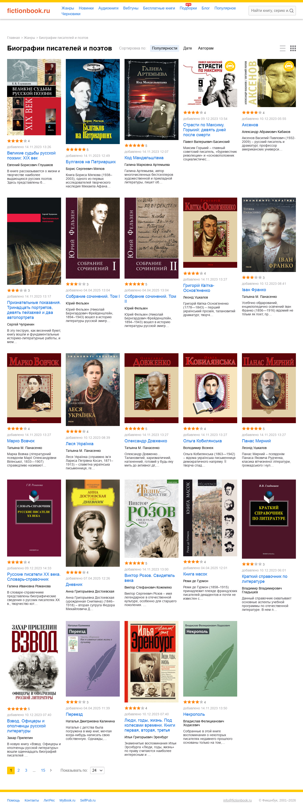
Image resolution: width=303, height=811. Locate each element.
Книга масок (195, 574)
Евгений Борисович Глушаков (30, 165)
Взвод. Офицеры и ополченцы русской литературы (26, 726)
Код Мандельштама (144, 157)
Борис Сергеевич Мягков (85, 169)
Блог (206, 8)
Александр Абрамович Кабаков (266, 132)
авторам (206, 48)
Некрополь (194, 714)
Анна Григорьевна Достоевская (90, 591)
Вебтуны (130, 8)
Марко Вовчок (21, 441)
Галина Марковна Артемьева (147, 165)
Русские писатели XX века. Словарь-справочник (34, 577)
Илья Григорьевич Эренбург (146, 737)
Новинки (86, 8)
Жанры (68, 8)
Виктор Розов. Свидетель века (150, 578)
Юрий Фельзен (77, 303)
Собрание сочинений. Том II (150, 299)
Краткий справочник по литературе (264, 579)
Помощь (13, 800)
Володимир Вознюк (198, 448)
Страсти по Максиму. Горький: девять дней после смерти (204, 129)
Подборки (188, 8)
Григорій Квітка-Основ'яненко (198, 288)
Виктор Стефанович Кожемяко (148, 587)
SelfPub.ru (87, 800)
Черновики (71, 14)
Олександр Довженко (146, 441)
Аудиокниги (108, 8)
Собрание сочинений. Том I (93, 296)
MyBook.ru (68, 800)
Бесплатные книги (159, 8)
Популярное (225, 8)
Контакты (32, 800)
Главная (13, 38)
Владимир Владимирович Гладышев (262, 590)
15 (43, 770)
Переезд (74, 714)
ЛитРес (49, 800)
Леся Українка (80, 443)
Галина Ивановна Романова (29, 586)
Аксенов (250, 124)
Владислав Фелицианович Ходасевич (203, 723)
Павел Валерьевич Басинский (206, 142)
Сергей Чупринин (20, 324)
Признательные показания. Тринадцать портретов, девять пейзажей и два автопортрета (34, 310)
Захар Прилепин (20, 738)
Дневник (74, 584)
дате (187, 48)
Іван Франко (254, 289)
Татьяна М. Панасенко (259, 297)
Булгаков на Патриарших (91, 161)
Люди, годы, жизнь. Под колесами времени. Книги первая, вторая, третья (150, 725)
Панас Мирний (256, 441)
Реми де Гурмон (195, 581)
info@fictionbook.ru (237, 800)
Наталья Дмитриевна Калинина (90, 721)
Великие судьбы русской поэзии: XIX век (31, 155)
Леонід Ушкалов (195, 297)
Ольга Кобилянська (202, 441)
